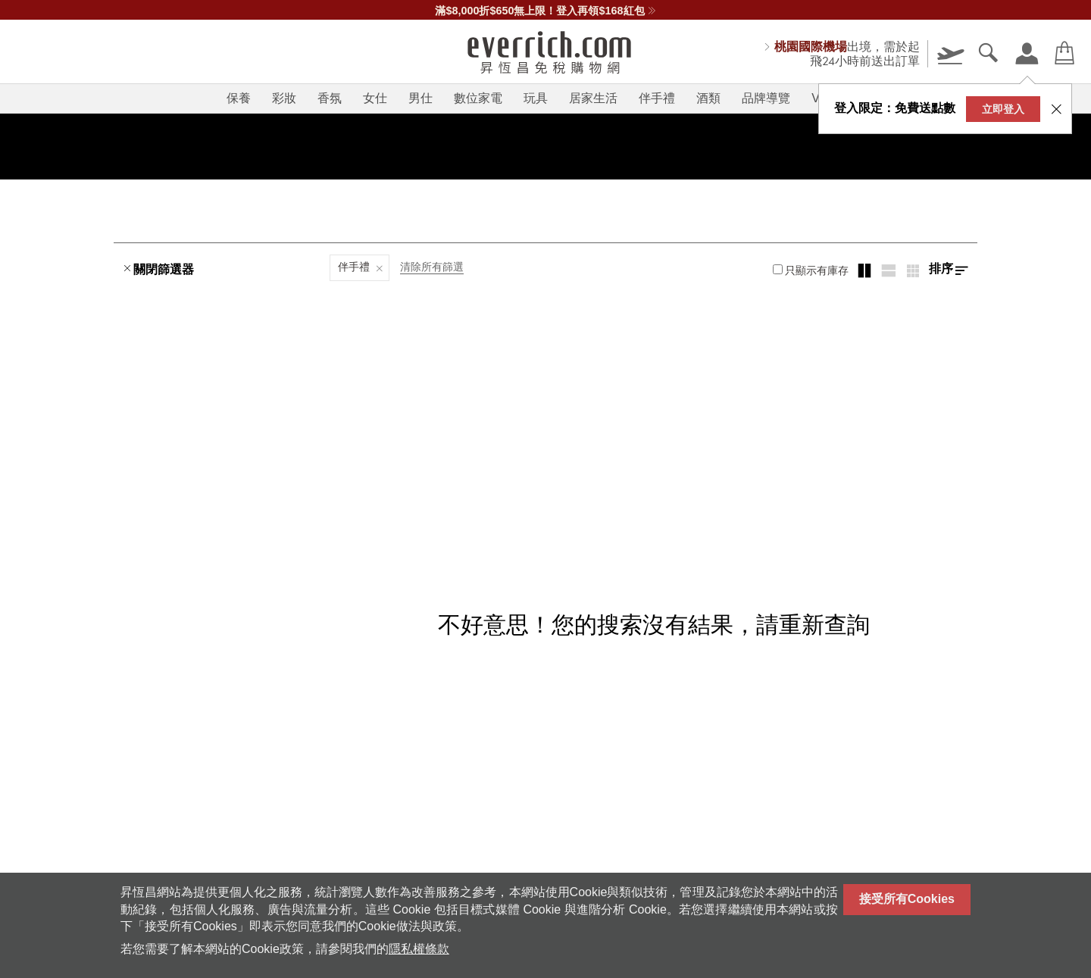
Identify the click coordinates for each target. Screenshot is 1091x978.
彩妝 (284, 98)
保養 (239, 98)
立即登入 (1003, 109)
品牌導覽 (766, 98)
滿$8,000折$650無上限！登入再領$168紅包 (545, 11)
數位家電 (478, 98)
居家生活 (593, 98)
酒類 (708, 98)
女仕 (375, 98)
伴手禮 (657, 98)
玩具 (536, 98)
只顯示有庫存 (811, 270)
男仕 (420, 98)
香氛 (329, 98)
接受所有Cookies (907, 898)
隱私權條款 (419, 948)
